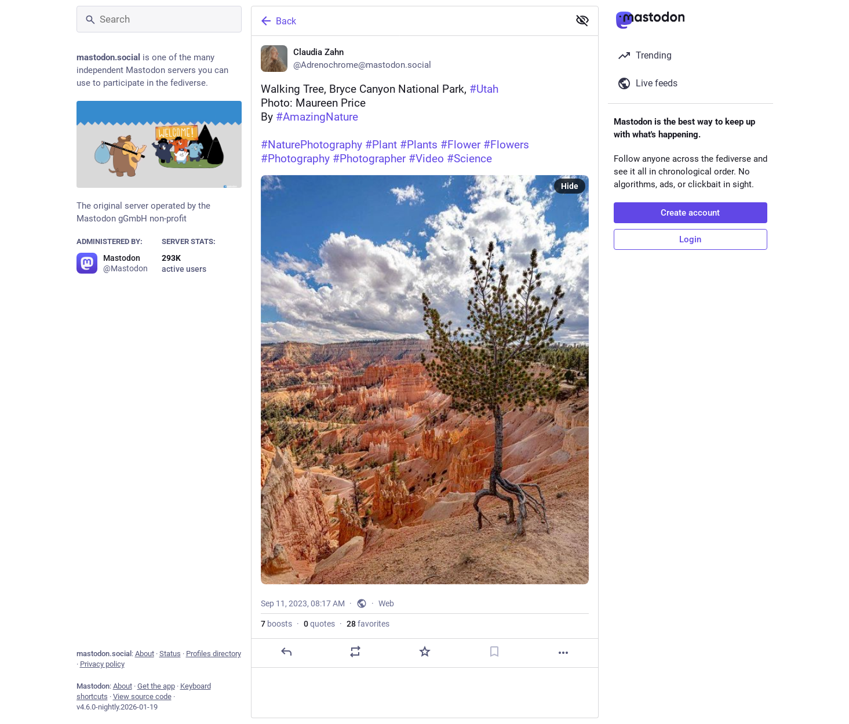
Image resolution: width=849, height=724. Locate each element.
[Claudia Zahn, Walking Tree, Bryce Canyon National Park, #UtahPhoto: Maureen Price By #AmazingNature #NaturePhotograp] (425, 352)
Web (386, 603)
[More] (563, 653)
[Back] (409, 20)
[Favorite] (424, 651)
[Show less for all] (582, 20)
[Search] (159, 19)
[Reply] (286, 651)
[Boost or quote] (355, 651)
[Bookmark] (494, 651)
